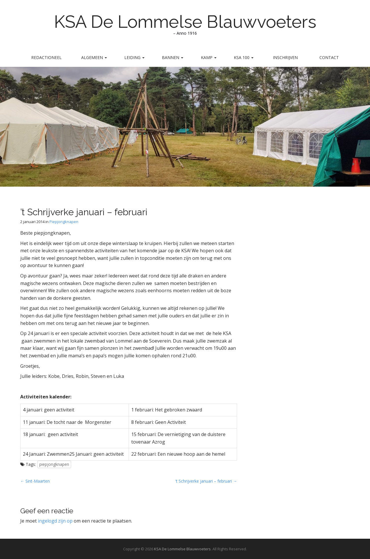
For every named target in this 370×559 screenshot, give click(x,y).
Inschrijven (285, 57)
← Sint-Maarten (35, 481)
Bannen (172, 57)
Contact (329, 57)
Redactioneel (46, 57)
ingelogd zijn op (55, 521)
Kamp (209, 57)
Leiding (134, 57)
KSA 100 (244, 57)
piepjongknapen (54, 464)
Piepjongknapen (63, 221)
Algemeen (94, 57)
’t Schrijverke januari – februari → (206, 481)
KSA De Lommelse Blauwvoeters (185, 22)
